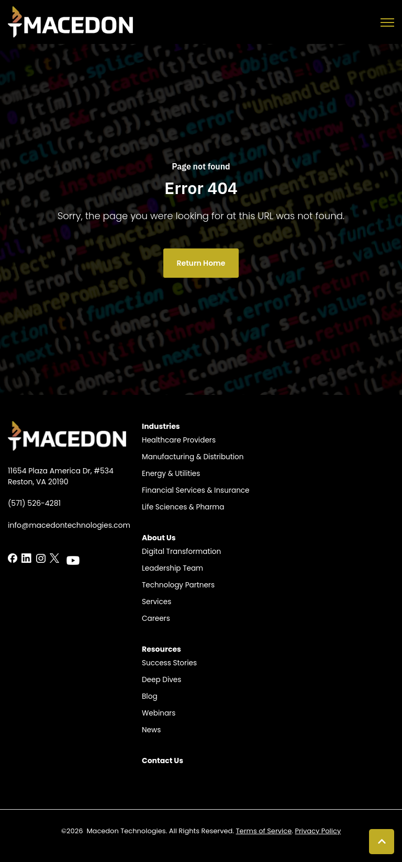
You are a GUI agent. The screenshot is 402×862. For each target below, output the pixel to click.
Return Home (201, 263)
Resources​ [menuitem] (161, 649)
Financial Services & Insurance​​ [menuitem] (196, 490)
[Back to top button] (381, 841)
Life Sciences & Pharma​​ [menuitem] (183, 507)
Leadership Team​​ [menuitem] (172, 568)
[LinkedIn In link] (12, 557)
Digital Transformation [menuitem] (181, 552)
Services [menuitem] (156, 602)
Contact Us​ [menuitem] (162, 760)
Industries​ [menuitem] (161, 426)
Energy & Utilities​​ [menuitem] (171, 474)
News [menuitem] (151, 730)
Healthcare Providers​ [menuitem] (179, 440)
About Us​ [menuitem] (159, 537)
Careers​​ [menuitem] (156, 618)
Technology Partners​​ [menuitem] (178, 585)
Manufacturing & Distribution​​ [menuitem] (192, 457)
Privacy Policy (318, 831)
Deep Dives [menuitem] (161, 680)
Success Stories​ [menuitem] (169, 663)
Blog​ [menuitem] (150, 696)
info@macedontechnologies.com (69, 525)
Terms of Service (264, 831)
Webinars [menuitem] (158, 713)
